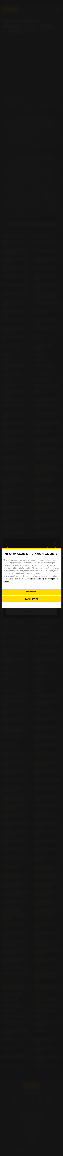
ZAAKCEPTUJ (31, 599)
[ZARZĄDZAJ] (31, 592)
